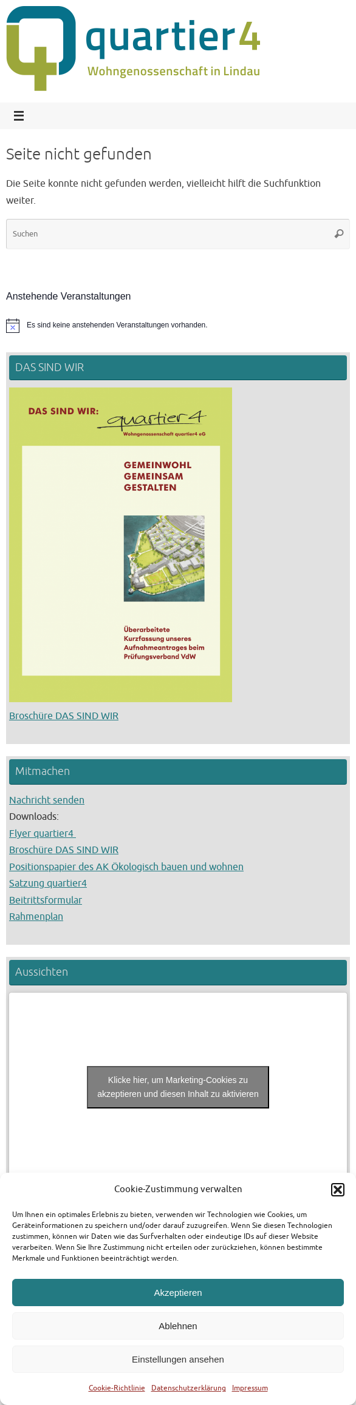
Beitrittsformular (45, 900)
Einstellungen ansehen (178, 1359)
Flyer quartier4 (42, 833)
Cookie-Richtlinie (117, 1388)
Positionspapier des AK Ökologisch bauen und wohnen (126, 866)
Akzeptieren (178, 1292)
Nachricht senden (46, 800)
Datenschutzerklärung (188, 1388)
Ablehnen (178, 1326)
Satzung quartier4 (48, 883)
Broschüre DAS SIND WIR (63, 715)
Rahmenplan (36, 916)
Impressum (250, 1388)
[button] (338, 1190)
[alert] (178, 325)
